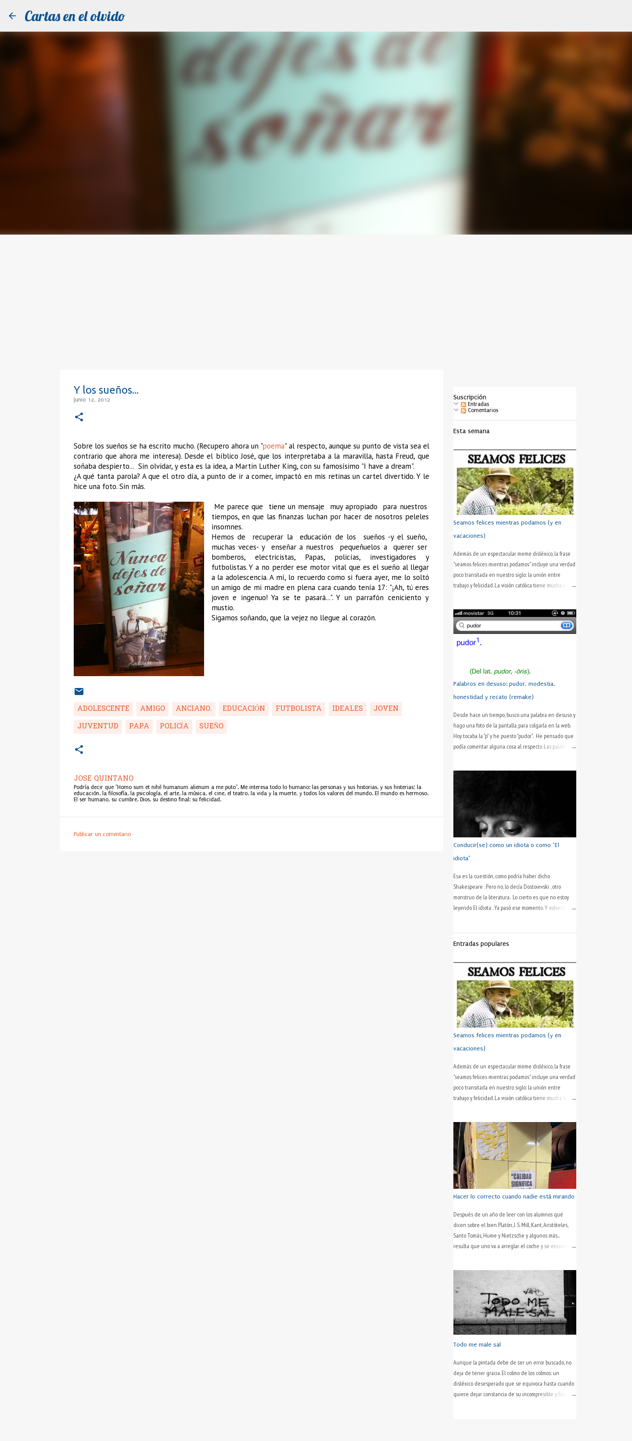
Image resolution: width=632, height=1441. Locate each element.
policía (174, 726)
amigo (152, 709)
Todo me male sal (477, 1344)
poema (273, 446)
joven (386, 709)
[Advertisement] (316, 300)
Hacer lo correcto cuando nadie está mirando (514, 1196)
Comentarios (479, 410)
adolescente (103, 709)
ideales (347, 709)
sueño (211, 726)
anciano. (194, 709)
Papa (139, 726)
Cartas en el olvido (75, 16)
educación (244, 709)
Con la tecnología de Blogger (316, 1430)
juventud (97, 726)
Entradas (475, 404)
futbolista (299, 709)
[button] (79, 418)
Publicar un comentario (102, 834)
